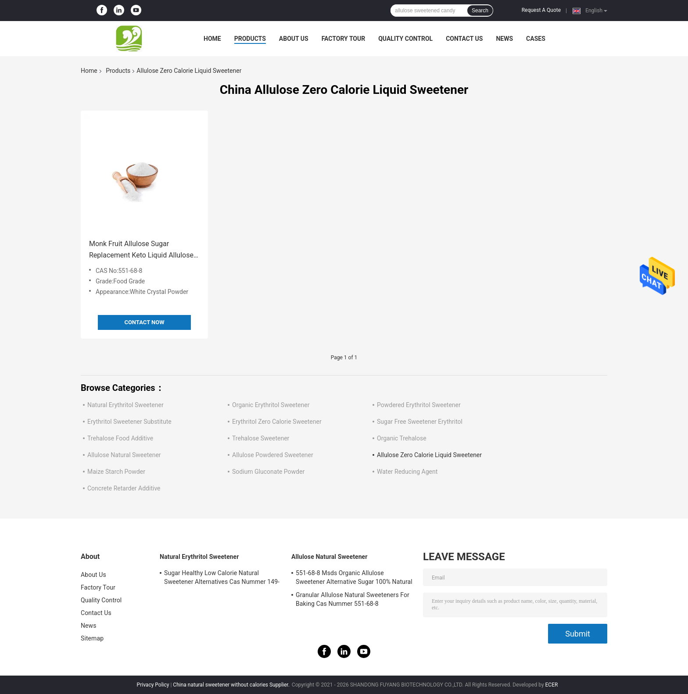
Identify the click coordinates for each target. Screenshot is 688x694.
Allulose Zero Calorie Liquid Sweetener (429, 454)
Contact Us (464, 38)
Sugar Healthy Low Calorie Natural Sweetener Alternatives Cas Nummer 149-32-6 (222, 578)
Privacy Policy (153, 685)
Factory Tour (344, 38)
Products (250, 38)
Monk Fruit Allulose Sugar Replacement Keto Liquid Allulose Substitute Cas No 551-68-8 (141, 250)
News (504, 38)
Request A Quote (541, 10)
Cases (535, 38)
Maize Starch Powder (116, 471)
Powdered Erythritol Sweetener (419, 404)
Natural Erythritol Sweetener (125, 404)
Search (480, 10)
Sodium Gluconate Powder (268, 471)
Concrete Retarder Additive (124, 488)
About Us (293, 38)
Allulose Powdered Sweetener (272, 454)
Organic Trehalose (401, 438)
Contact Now (144, 322)
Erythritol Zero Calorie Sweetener (277, 421)
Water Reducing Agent (407, 471)
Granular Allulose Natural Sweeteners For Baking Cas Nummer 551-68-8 (352, 599)
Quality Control (405, 38)
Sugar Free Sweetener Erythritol (419, 421)
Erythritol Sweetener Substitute (129, 421)
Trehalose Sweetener (260, 438)
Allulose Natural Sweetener (124, 454)
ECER (551, 685)
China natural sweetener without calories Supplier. (232, 685)
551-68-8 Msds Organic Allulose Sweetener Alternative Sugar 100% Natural (354, 577)
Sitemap (92, 638)
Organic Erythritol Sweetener (270, 404)
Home (212, 38)
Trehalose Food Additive (120, 438)
